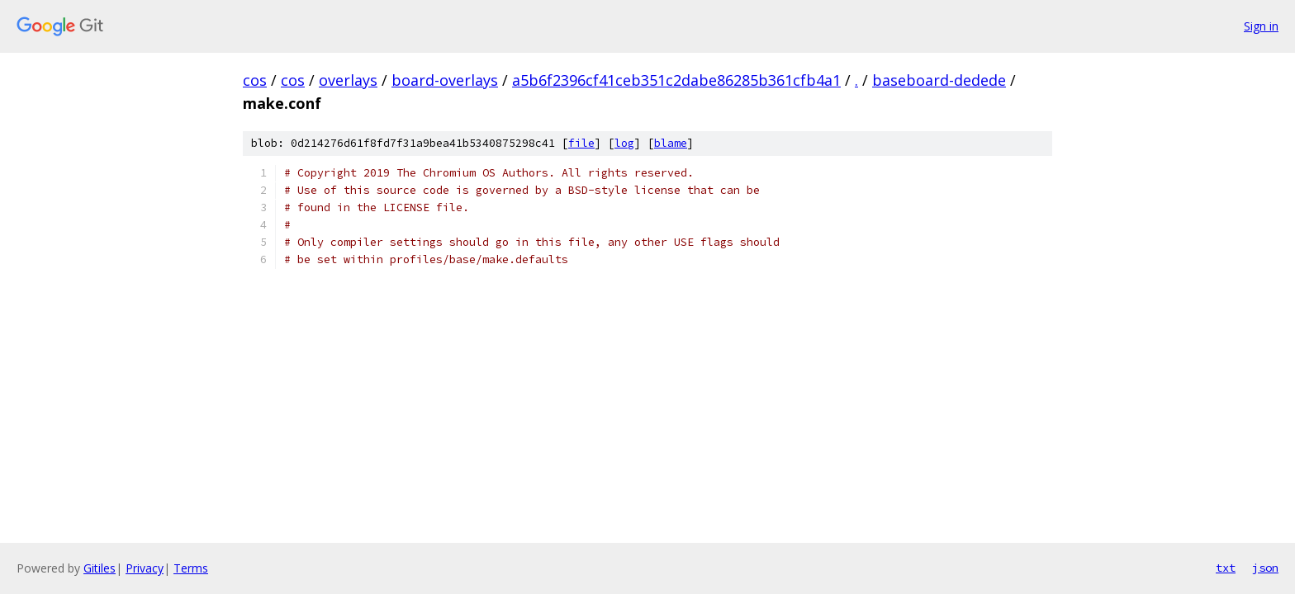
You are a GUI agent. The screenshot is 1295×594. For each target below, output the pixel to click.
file (581, 143)
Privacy (145, 568)
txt (1226, 567)
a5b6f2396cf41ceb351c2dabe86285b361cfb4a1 (676, 80)
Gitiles (99, 568)
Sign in (1261, 26)
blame (670, 143)
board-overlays (444, 80)
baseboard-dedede (939, 80)
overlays (348, 80)
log (624, 143)
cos (255, 80)
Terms (190, 568)
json (1265, 567)
